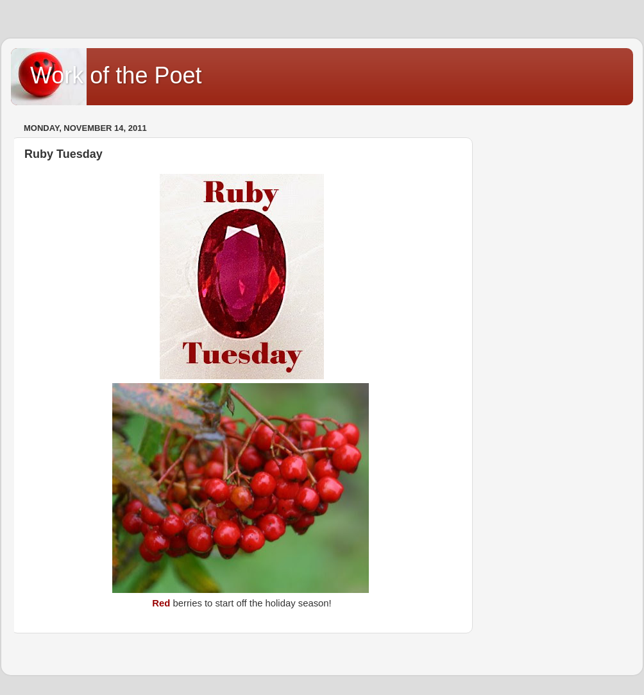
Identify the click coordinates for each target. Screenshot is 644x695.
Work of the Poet (115, 75)
